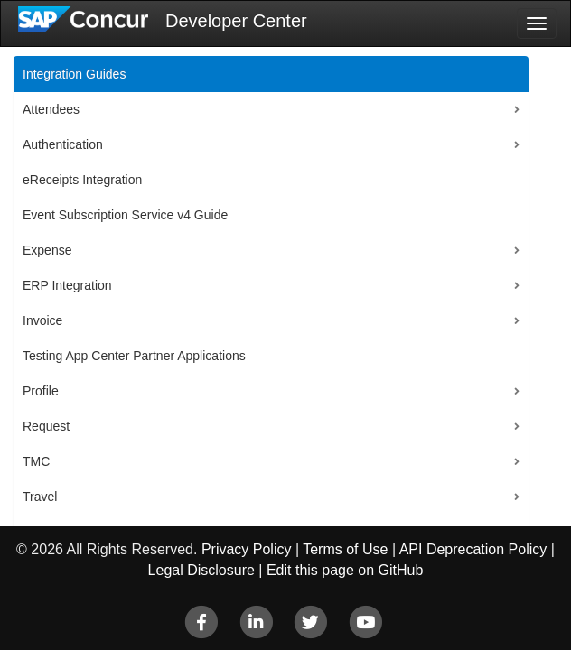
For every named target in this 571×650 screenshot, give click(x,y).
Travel (40, 496)
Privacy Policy (246, 549)
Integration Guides (74, 74)
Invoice (42, 320)
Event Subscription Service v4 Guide (125, 215)
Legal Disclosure (201, 570)
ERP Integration (67, 285)
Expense (47, 250)
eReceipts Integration (82, 179)
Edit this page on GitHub (345, 570)
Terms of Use (345, 549)
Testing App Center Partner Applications (134, 355)
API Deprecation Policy (473, 549)
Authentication (63, 144)
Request (46, 426)
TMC (36, 461)
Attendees (51, 109)
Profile (41, 391)
